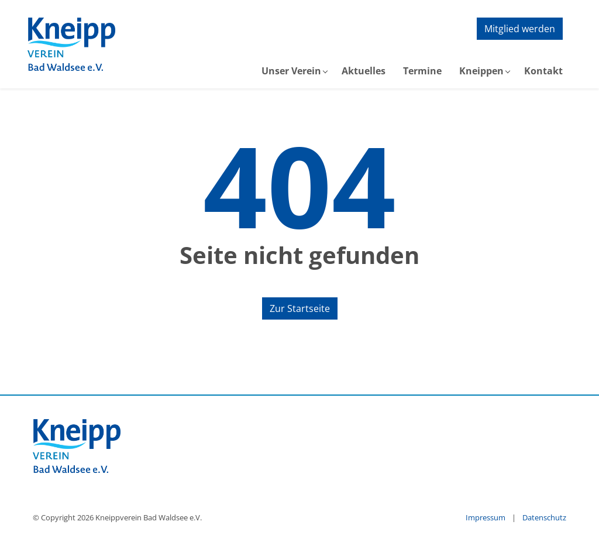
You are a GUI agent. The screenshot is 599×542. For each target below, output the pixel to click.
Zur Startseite (300, 308)
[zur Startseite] (71, 44)
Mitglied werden (519, 28)
